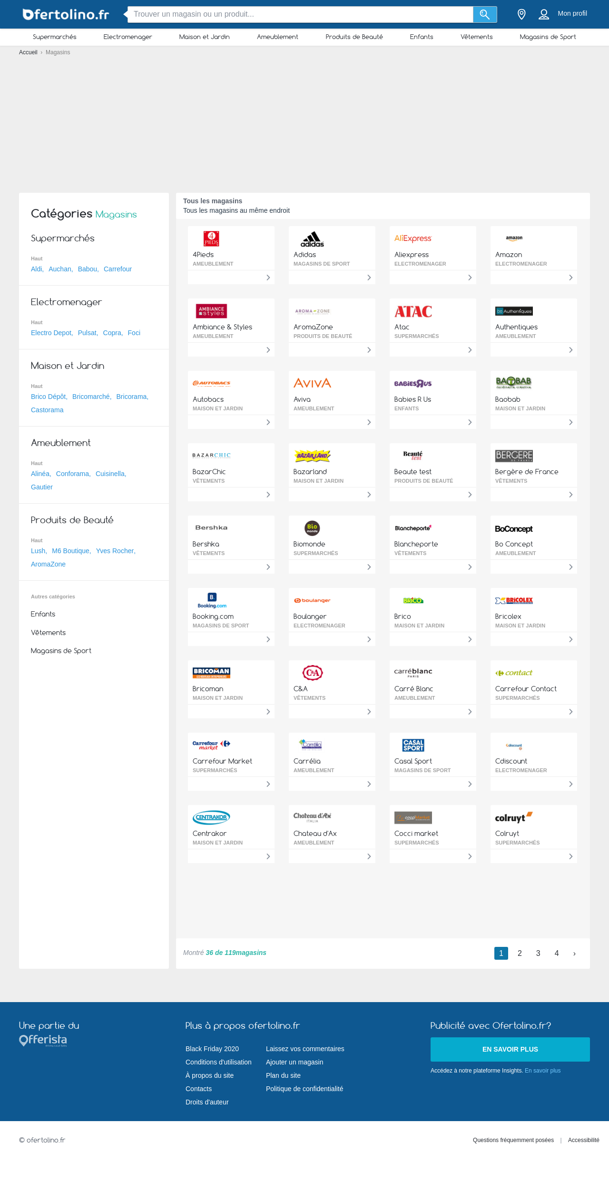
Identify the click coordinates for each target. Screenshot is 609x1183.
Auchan (60, 269)
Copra (112, 333)
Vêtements (477, 36)
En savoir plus (510, 1049)
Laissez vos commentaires (305, 1049)
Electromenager (128, 36)
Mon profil (572, 13)
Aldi (36, 269)
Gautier (42, 487)
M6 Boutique (70, 551)
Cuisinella (110, 473)
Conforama (72, 473)
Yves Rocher (115, 551)
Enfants (421, 36)
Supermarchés (55, 36)
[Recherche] (485, 14)
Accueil (29, 52)
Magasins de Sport (548, 36)
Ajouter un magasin (295, 1062)
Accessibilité (583, 1140)
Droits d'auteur (207, 1102)
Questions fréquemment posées (513, 1140)
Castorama (47, 410)
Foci (134, 333)
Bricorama (132, 396)
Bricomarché (91, 396)
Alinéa (40, 473)
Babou (87, 269)
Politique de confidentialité (305, 1089)
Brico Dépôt (48, 396)
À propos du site (210, 1075)
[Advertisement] (304, 119)
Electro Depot (51, 333)
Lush (38, 551)
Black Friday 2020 (212, 1049)
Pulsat (87, 333)
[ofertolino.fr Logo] (66, 14)
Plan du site (283, 1075)
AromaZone (48, 564)
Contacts (199, 1089)
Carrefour (118, 269)
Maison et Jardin (204, 36)
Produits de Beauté (354, 36)
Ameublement (277, 36)
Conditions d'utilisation (219, 1062)
